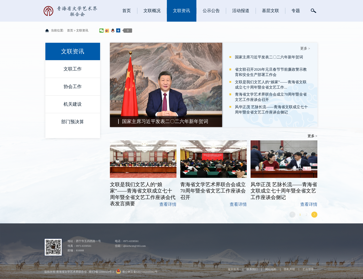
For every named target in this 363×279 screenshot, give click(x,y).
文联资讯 (82, 30)
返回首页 (233, 269)
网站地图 (270, 269)
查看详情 (167, 204)
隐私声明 (289, 269)
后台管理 (308, 269)
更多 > (305, 48)
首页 (70, 30)
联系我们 (252, 269)
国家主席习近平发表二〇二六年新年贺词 (165, 121)
